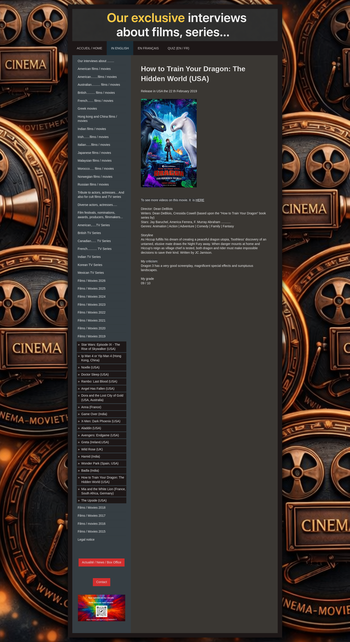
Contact (101, 582)
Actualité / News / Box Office (101, 562)
